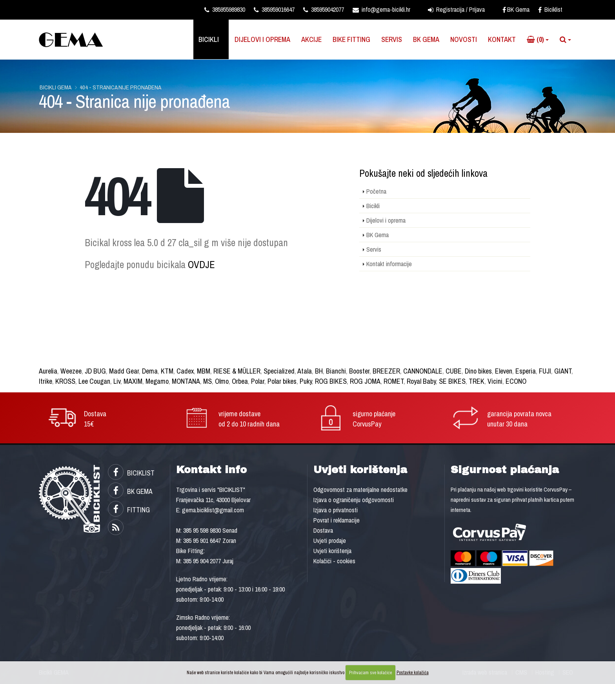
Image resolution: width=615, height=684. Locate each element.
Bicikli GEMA (55, 87)
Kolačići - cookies (334, 561)
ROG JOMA (365, 381)
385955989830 (224, 9)
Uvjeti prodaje (329, 540)
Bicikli (208, 39)
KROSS (65, 381)
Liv (116, 381)
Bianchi (336, 371)
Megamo (157, 381)
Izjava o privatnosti (335, 510)
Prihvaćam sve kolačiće (370, 672)
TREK (476, 381)
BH (319, 371)
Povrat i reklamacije (336, 520)
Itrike (45, 381)
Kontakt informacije (389, 263)
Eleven (503, 371)
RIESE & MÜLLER (236, 371)
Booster (359, 371)
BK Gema (515, 9)
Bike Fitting (351, 39)
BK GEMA (130, 491)
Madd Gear (124, 371)
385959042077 (323, 9)
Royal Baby (421, 381)
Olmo (222, 381)
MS (207, 381)
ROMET (394, 381)
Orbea (240, 381)
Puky (306, 381)
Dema (150, 371)
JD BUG (95, 371)
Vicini (495, 381)
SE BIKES (452, 381)
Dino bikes (478, 371)
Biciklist (550, 9)
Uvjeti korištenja (332, 550)
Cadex (185, 371)
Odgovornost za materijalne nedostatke (360, 489)
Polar (257, 381)
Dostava (323, 530)
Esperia (525, 371)
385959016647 (274, 9)
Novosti (463, 39)
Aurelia (48, 371)
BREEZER (386, 371)
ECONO (516, 381)
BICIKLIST (131, 472)
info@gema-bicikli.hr (381, 9)
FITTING (129, 509)
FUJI (545, 371)
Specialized (279, 371)
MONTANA (186, 381)
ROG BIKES (331, 381)
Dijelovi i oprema (262, 39)
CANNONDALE (422, 371)
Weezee (71, 371)
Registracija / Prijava (456, 9)
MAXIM (133, 381)
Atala (304, 371)
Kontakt (502, 39)
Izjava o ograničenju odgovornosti (353, 499)
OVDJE (201, 264)
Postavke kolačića (413, 672)
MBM (203, 371)
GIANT (562, 371)
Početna (376, 191)
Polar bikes (282, 381)
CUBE (454, 371)
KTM (167, 371)
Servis (391, 39)
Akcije (311, 39)
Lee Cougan (94, 381)
